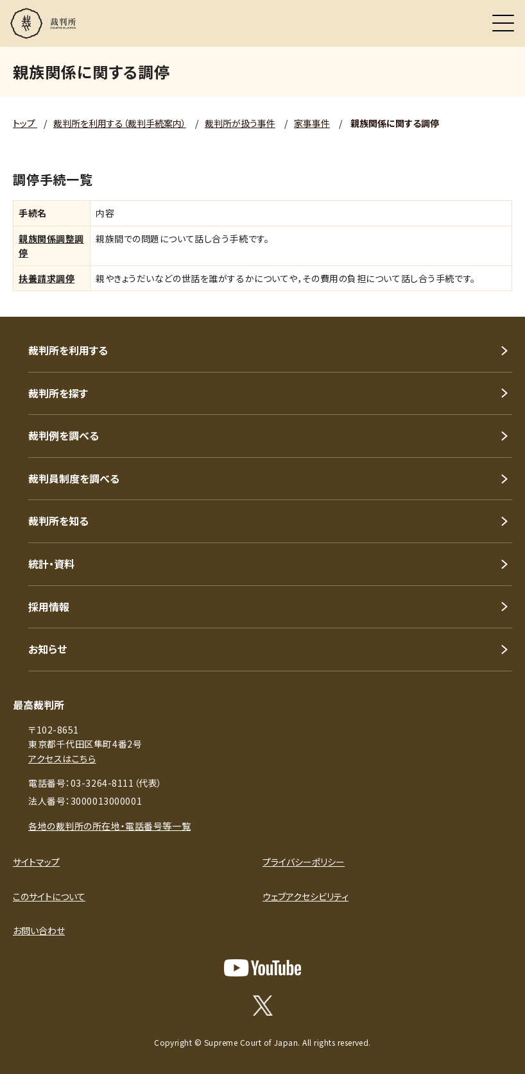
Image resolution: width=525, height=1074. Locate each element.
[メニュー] (503, 23)
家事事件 (312, 123)
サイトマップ (36, 861)
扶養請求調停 (46, 278)
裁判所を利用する (68, 350)
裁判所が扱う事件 (240, 123)
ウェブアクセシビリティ (305, 896)
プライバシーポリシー (303, 861)
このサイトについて (49, 896)
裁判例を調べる (63, 435)
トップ (25, 123)
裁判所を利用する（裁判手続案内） (119, 123)
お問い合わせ (39, 930)
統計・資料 (51, 563)
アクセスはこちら (62, 758)
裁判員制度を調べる (73, 478)
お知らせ (47, 649)
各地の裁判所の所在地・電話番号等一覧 (109, 825)
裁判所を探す (58, 393)
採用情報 (48, 606)
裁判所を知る (58, 520)
